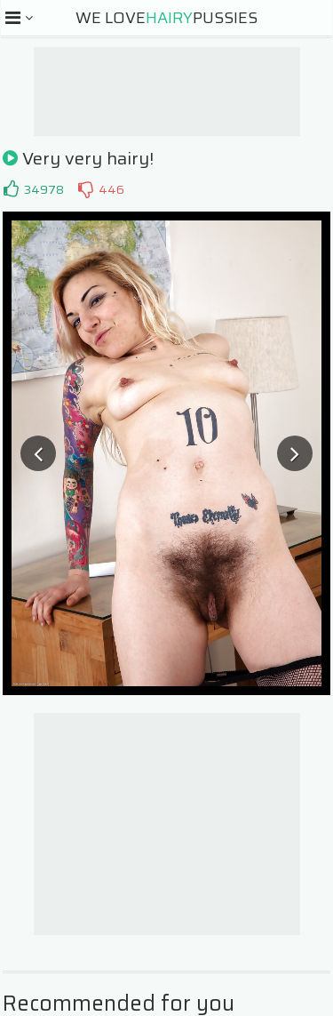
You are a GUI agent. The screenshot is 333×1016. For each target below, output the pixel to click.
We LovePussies (166, 17)
